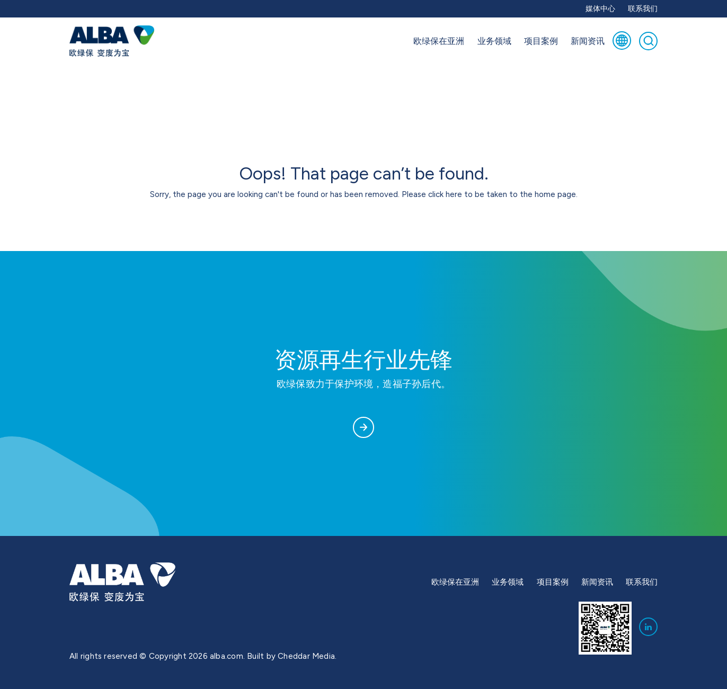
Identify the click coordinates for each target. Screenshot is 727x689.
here (454, 194)
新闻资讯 (588, 40)
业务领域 (494, 40)
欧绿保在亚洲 (438, 40)
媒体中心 (600, 8)
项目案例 (541, 40)
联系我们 (643, 8)
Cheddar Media (306, 656)
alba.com (226, 656)
